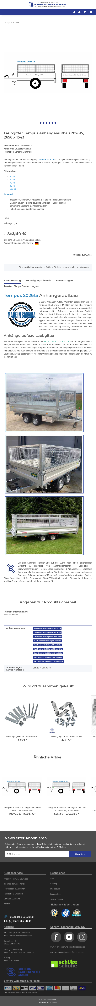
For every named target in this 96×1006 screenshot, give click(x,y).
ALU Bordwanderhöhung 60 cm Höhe (47, 641)
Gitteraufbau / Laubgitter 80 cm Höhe (47, 632)
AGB (52, 878)
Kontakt (7, 904)
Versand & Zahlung (12, 899)
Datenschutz (55, 894)
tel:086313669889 (48, 578)
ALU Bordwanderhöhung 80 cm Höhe (47, 645)
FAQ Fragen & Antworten (14, 889)
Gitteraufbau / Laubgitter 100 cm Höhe (48, 637)
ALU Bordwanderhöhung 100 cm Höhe (48, 649)
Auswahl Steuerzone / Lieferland (21, 243)
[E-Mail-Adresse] (37, 854)
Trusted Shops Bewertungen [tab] (21, 286)
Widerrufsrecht (56, 899)
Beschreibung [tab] (12, 280)
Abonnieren (80, 854)
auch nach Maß (71, 329)
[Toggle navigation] (3, 12)
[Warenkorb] (91, 12)
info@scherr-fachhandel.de (20, 581)
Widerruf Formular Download (16, 879)
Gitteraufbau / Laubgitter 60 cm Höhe (47, 628)
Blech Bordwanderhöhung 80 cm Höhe (48, 657)
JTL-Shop (53, 1002)
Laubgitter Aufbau (23, 149)
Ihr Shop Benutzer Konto (14, 884)
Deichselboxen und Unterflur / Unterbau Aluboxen (62, 323)
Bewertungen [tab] (64, 280)
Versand (27, 240)
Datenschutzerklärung (52, 844)
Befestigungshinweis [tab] (38, 280)
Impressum (55, 889)
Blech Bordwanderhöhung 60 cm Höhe (48, 653)
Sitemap (53, 884)
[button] (75, 12)
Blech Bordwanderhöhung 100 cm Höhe (48, 661)
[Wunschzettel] (85, 12)
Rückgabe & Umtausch (13, 894)
